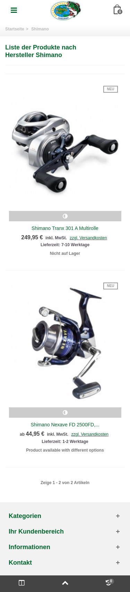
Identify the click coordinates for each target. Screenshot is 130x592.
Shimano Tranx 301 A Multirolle (65, 228)
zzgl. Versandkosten (88, 237)
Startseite (14, 29)
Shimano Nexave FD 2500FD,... (65, 424)
